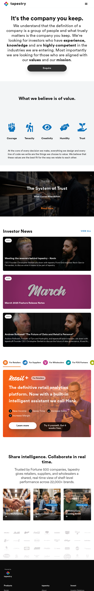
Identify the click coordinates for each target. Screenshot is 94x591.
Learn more (24, 426)
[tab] (12, 363)
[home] (15, 4)
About (44, 588)
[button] (86, 4)
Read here (47, 208)
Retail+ (6, 588)
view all (86, 231)
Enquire (47, 68)
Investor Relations (77, 588)
